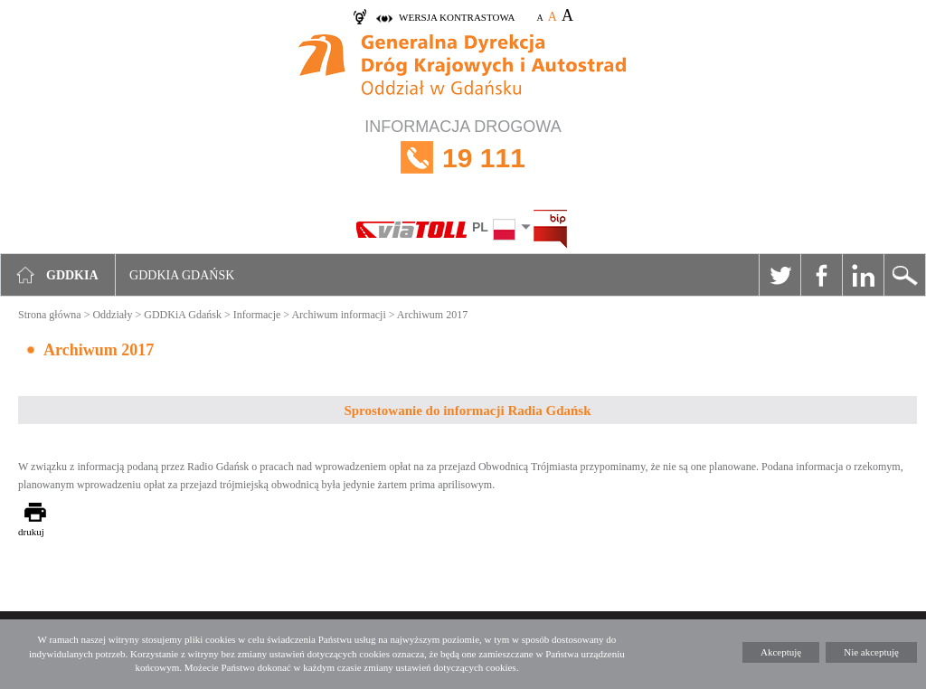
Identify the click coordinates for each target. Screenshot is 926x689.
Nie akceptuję (871, 652)
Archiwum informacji (338, 314)
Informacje (257, 314)
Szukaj (904, 275)
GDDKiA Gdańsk (183, 314)
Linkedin (862, 275)
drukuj (31, 531)
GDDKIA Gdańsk (181, 275)
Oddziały (112, 314)
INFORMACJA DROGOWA (463, 158)
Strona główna (49, 314)
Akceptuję (781, 652)
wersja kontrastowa (457, 17)
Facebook (821, 275)
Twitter (779, 275)
